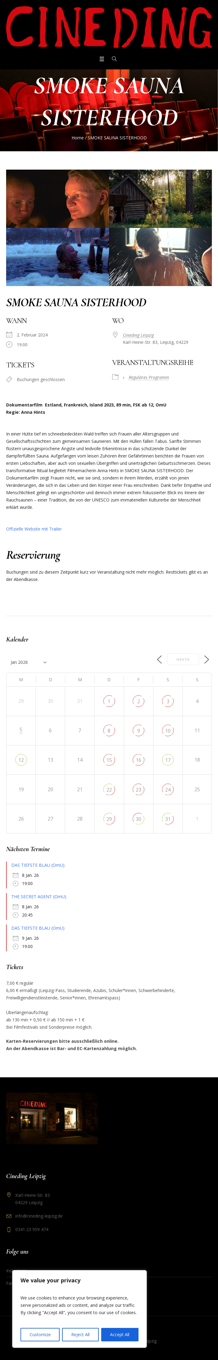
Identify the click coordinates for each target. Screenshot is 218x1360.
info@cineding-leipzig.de (39, 1216)
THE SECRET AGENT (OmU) (38, 896)
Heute (183, 659)
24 (168, 789)
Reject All (80, 1334)
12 (21, 760)
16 (138, 760)
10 (168, 730)
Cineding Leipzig (138, 335)
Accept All (119, 1334)
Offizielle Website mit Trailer (34, 529)
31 (168, 819)
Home (78, 138)
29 (109, 819)
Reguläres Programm (149, 377)
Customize (40, 1334)
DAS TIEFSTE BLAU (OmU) (38, 865)
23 (138, 789)
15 (109, 760)
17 (168, 760)
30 (138, 819)
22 (109, 789)
